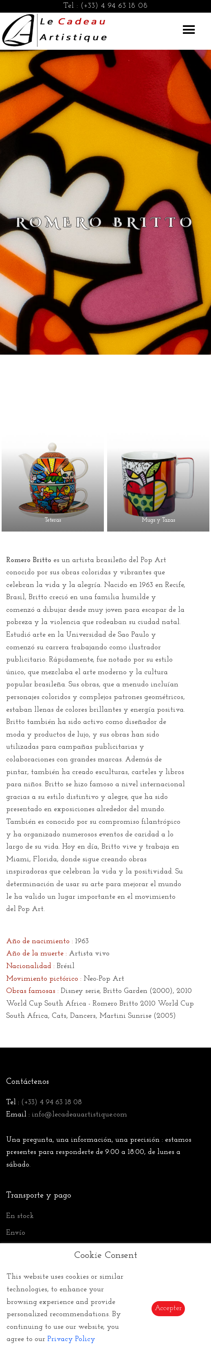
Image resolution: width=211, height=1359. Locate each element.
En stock (20, 1216)
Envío (15, 1233)
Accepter (168, 1308)
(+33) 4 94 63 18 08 (114, 6)
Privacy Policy (71, 1339)
